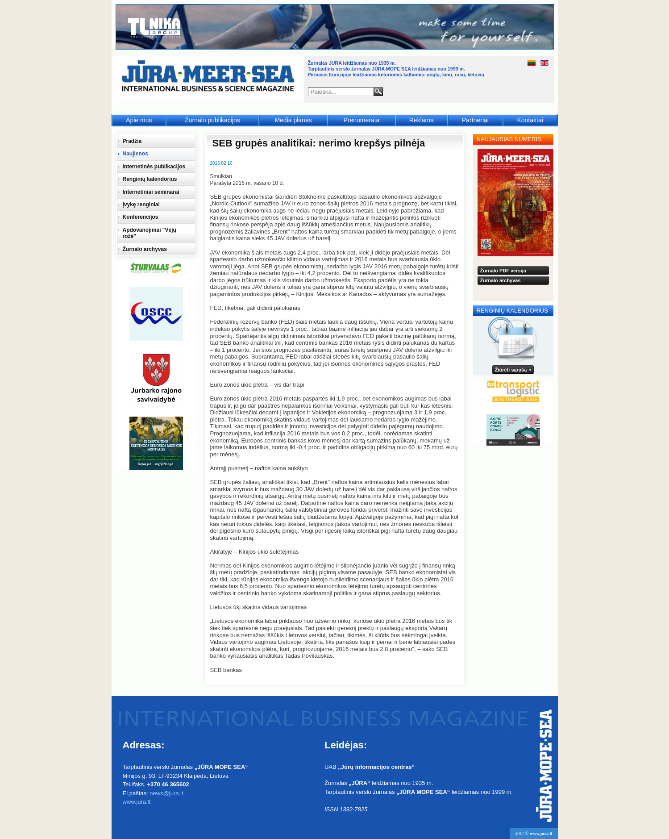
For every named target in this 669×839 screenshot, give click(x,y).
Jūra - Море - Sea (209, 78)
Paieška (378, 91)
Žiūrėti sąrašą (511, 369)
